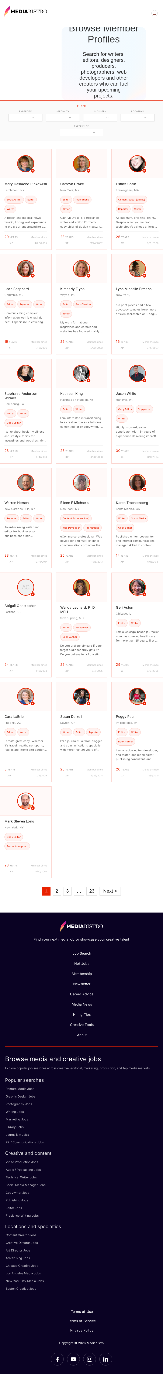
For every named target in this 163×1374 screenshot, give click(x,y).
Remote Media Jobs (20, 1088)
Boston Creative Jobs (21, 1288)
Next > (110, 891)
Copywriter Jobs (17, 1192)
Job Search (82, 953)
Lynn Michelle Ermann (134, 289)
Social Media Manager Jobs (26, 1185)
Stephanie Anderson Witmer (20, 395)
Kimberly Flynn (72, 289)
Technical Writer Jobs (21, 1177)
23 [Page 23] (91, 891)
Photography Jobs (19, 1104)
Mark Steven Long (19, 821)
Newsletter (82, 984)
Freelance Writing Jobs (22, 1215)
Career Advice (81, 994)
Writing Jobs (15, 1111)
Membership (82, 974)
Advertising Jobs (18, 1258)
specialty (62, 111)
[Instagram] (89, 1359)
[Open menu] (154, 13)
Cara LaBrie (14, 716)
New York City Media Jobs (25, 1281)
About (82, 1035)
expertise (25, 111)
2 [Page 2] (57, 891)
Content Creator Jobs (21, 1235)
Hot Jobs (81, 963)
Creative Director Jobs (22, 1242)
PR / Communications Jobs (25, 1142)
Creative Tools (82, 1025)
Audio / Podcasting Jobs (23, 1169)
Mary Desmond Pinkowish (25, 184)
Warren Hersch (16, 503)
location (137, 111)
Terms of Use (82, 1311)
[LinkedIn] (105, 1359)
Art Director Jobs (18, 1250)
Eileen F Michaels (74, 503)
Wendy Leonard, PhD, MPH (78, 609)
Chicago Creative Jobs (22, 1265)
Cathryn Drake (72, 184)
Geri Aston (124, 607)
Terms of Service (82, 1321)
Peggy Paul (125, 716)
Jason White (126, 393)
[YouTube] (73, 1359)
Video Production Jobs (22, 1162)
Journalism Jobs (17, 1134)
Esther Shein (126, 184)
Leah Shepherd (16, 289)
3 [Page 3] (67, 891)
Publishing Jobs (17, 1200)
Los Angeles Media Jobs (23, 1273)
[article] (26, 199)
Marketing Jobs (17, 1119)
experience (81, 126)
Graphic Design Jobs (20, 1096)
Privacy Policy (82, 1330)
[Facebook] (57, 1359)
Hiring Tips (82, 1014)
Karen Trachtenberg (132, 503)
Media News (82, 1004)
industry (100, 111)
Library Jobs (15, 1127)
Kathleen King (71, 393)
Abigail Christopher (20, 606)
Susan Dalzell (71, 716)
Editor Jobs (14, 1208)
